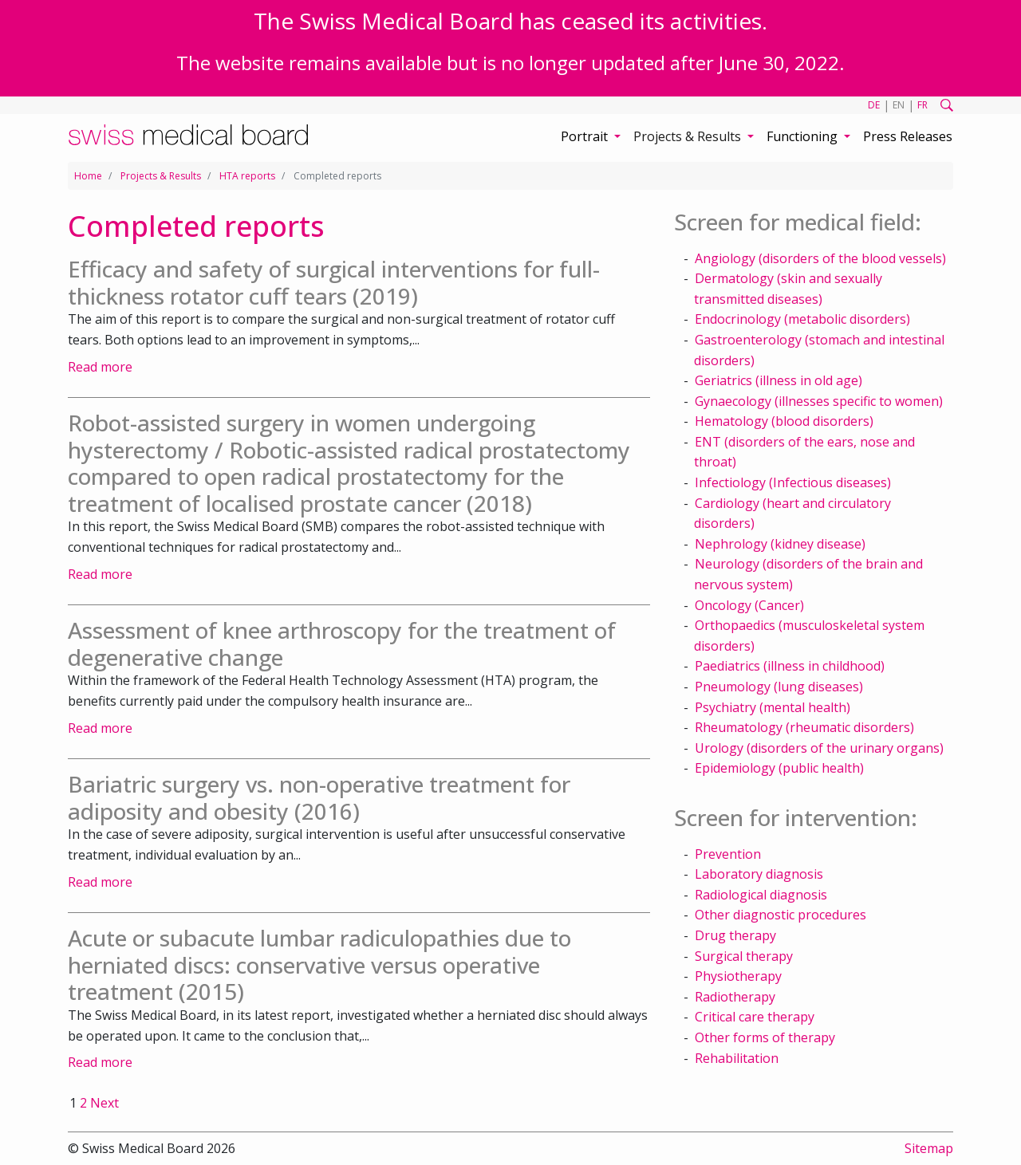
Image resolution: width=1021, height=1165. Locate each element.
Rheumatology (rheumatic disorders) (804, 727)
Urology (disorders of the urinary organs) (819, 748)
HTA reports (247, 176)
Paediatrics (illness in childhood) (790, 666)
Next (104, 1103)
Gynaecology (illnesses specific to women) (819, 401)
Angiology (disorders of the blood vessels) (820, 258)
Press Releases (907, 136)
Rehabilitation (737, 1058)
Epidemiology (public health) (779, 768)
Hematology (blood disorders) (784, 421)
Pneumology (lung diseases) (779, 686)
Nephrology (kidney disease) (780, 544)
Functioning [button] (804, 136)
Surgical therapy (744, 956)
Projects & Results (160, 176)
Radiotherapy (735, 997)
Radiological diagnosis (761, 894)
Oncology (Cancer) (749, 605)
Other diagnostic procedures (780, 914)
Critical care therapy (754, 1016)
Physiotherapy (738, 976)
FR (922, 105)
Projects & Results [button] (688, 136)
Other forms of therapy (765, 1037)
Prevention (728, 854)
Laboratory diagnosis (759, 874)
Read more (100, 367)
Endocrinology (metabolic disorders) (802, 319)
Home (88, 176)
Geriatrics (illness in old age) (778, 380)
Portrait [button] (586, 136)
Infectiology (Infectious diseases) (793, 482)
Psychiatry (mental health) (772, 707)
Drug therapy (735, 935)
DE (874, 105)
